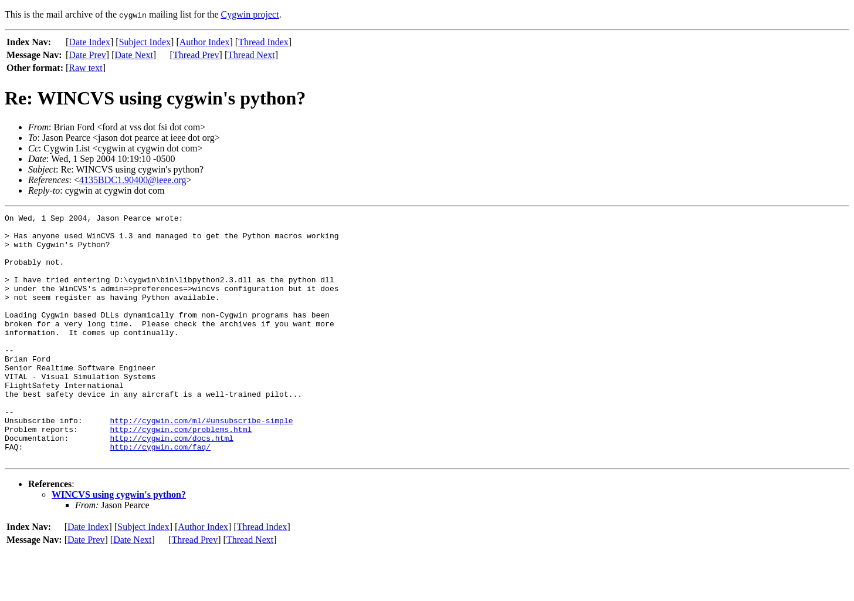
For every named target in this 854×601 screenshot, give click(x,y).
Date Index (89, 42)
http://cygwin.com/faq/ (160, 494)
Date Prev (87, 55)
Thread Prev (196, 55)
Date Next (134, 55)
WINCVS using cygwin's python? (119, 544)
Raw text (85, 68)
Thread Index (263, 42)
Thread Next (251, 55)
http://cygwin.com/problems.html (181, 473)
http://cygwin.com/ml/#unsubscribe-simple (201, 462)
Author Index (204, 42)
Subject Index (145, 42)
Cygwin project (250, 14)
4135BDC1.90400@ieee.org (132, 180)
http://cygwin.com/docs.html (171, 483)
